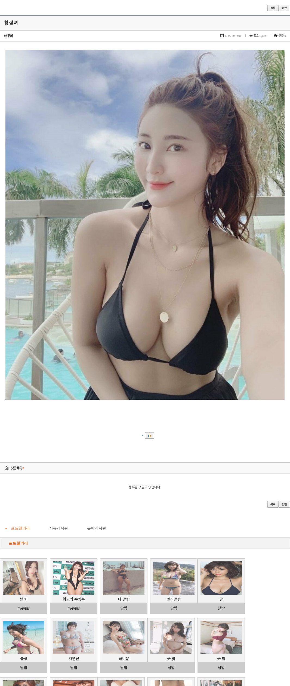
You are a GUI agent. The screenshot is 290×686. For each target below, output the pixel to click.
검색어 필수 (140, 679)
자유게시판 (58, 383)
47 (172, 664)
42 (114, 664)
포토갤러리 (20, 383)
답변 (284, 8)
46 (160, 664)
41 (103, 664)
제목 (104, 679)
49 (195, 664)
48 (184, 664)
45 (148, 664)
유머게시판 (96, 383)
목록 (273, 8)
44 (137, 664)
